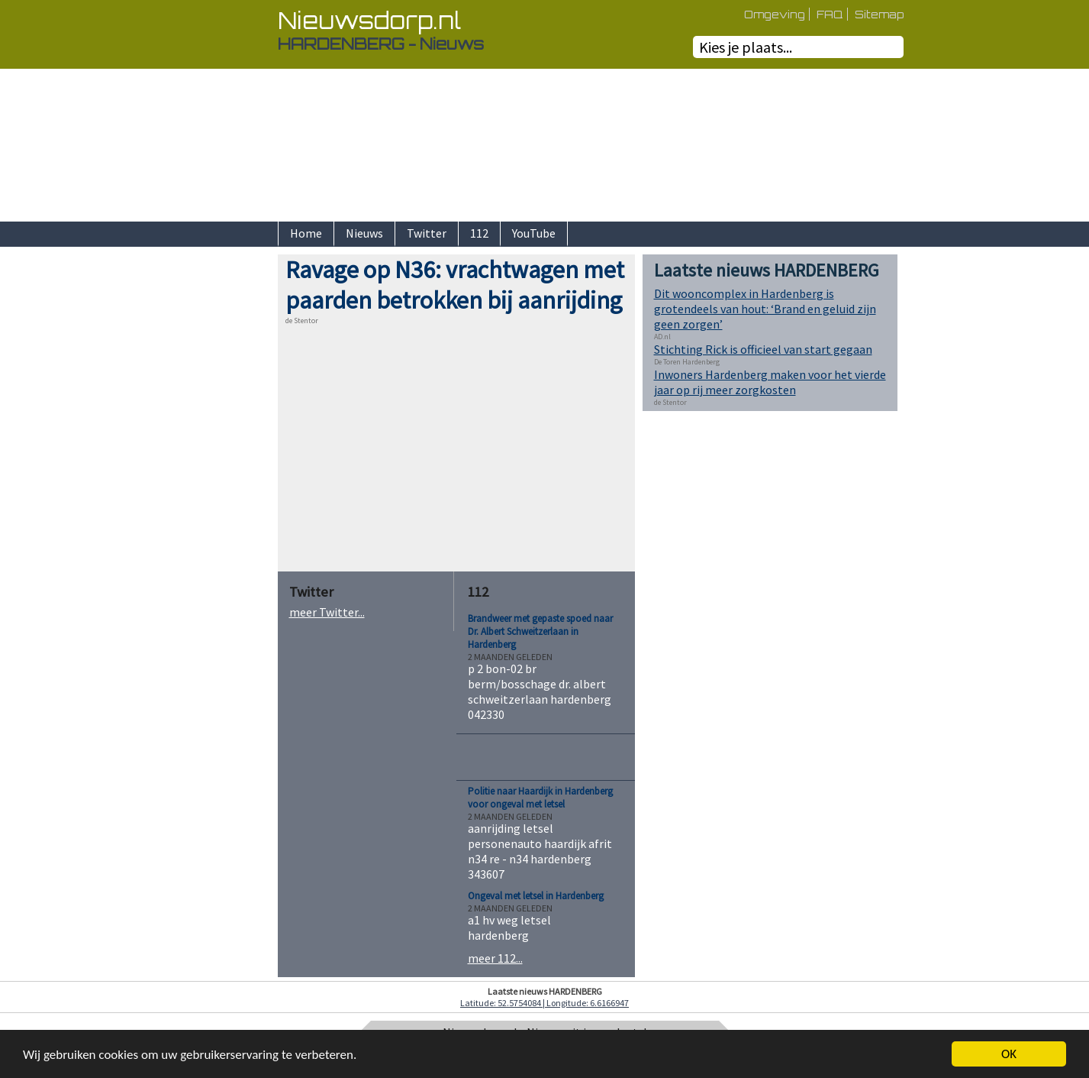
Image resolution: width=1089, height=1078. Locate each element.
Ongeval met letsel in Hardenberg (536, 895)
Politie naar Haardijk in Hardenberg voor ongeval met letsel (540, 798)
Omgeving (774, 14)
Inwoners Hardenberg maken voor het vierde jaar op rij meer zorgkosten (770, 382)
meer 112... (495, 958)
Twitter (426, 233)
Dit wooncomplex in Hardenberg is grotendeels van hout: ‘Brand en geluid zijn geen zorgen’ (765, 309)
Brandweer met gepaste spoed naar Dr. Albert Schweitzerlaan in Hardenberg (540, 631)
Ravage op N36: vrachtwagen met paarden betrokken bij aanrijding (454, 285)
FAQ (830, 14)
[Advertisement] (224, 483)
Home (306, 233)
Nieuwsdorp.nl (369, 20)
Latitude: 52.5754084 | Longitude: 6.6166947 (544, 1002)
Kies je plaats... (745, 47)
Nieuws (364, 233)
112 (479, 233)
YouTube (534, 233)
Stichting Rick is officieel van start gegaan (763, 349)
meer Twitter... (327, 612)
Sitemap (879, 14)
